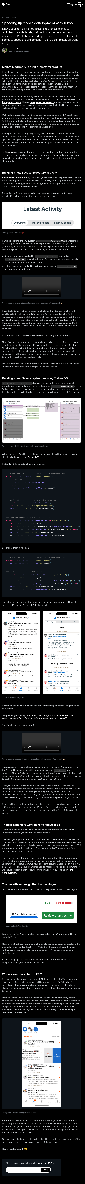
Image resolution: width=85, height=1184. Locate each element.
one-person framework (42, 102)
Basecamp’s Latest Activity (16, 177)
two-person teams (11, 102)
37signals (10, 152)
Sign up (46, 1170)
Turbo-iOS (33, 457)
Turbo (56, 155)
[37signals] (75, 4)
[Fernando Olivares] (15, 50)
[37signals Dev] (6, 4)
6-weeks (51, 133)
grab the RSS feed (47, 1163)
